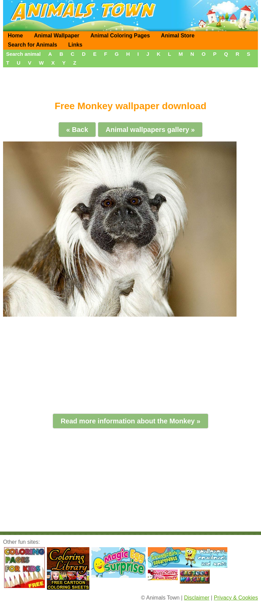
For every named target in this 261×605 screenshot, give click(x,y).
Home (15, 35)
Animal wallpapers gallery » (150, 129)
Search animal (23, 54)
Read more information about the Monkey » (130, 421)
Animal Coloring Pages (120, 35)
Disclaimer (196, 598)
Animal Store (178, 35)
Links (75, 45)
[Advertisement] (130, 81)
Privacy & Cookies (236, 598)
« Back (77, 129)
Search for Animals (32, 45)
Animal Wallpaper (57, 35)
